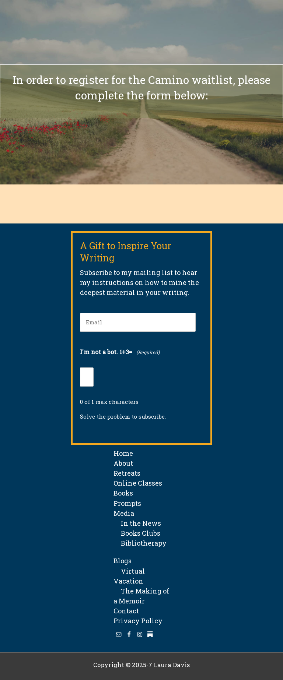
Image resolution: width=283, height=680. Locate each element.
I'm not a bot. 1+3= (120, 352)
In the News (137, 523)
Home (123, 453)
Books (123, 493)
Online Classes (137, 483)
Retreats (126, 473)
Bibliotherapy (140, 543)
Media (123, 513)
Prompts (127, 503)
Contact (126, 610)
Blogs (122, 560)
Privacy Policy (138, 620)
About (123, 463)
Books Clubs (136, 533)
